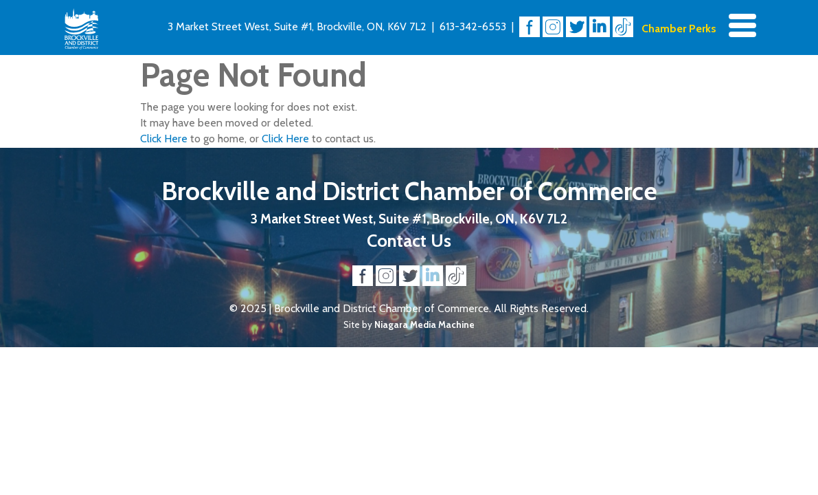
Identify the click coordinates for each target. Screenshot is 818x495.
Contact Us (409, 240)
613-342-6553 (473, 26)
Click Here (164, 138)
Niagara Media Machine (424, 324)
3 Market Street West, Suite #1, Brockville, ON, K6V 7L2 (297, 26)
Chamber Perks (678, 28)
